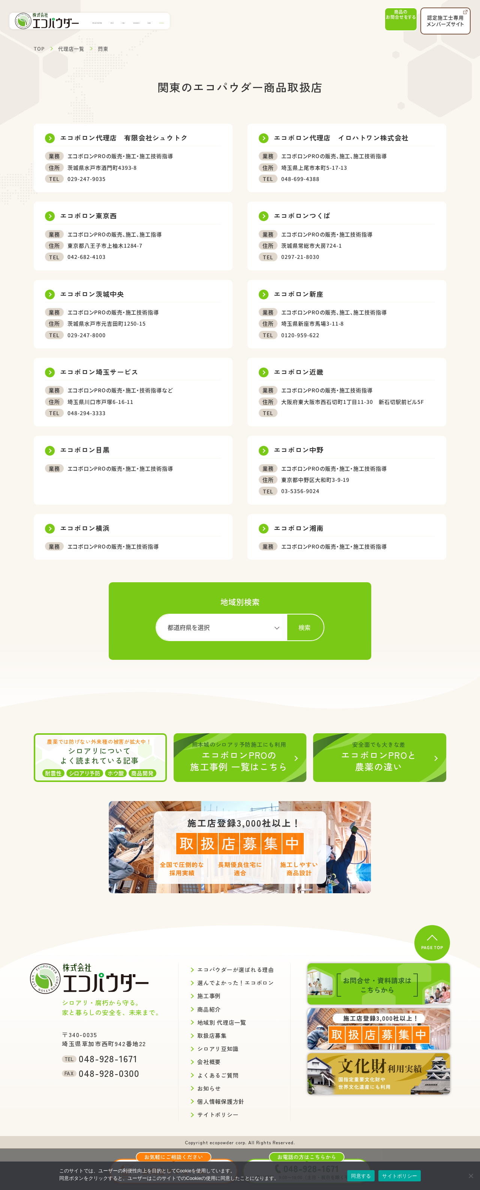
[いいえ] (470, 1176)
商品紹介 (202, 20)
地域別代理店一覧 (241, 20)
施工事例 (174, 20)
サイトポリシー (399, 1176)
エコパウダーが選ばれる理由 (122, 20)
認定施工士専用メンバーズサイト (447, 18)
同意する (361, 1176)
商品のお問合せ (393, 20)
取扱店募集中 (314, 20)
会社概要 (280, 20)
